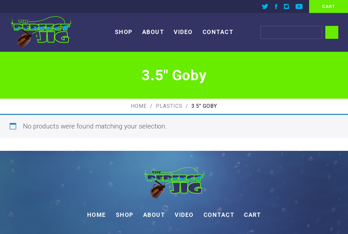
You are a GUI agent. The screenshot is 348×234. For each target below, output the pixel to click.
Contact (218, 31)
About (153, 31)
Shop (124, 31)
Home (139, 106)
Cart (252, 214)
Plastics (169, 106)
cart (328, 6)
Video (183, 31)
